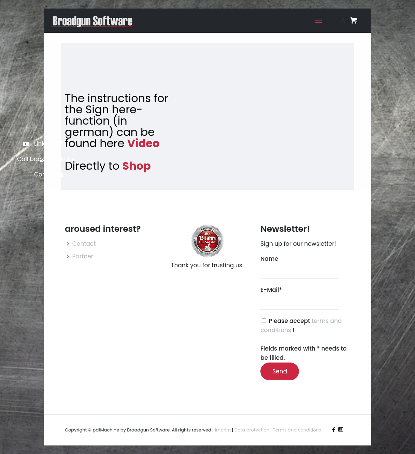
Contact (84, 244)
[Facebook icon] (333, 429)
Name (299, 267)
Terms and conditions (297, 430)
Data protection (251, 430)
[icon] (340, 429)
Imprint (223, 430)
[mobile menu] (318, 20)
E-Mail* (299, 298)
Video (143, 143)
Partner (83, 256)
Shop (136, 165)
